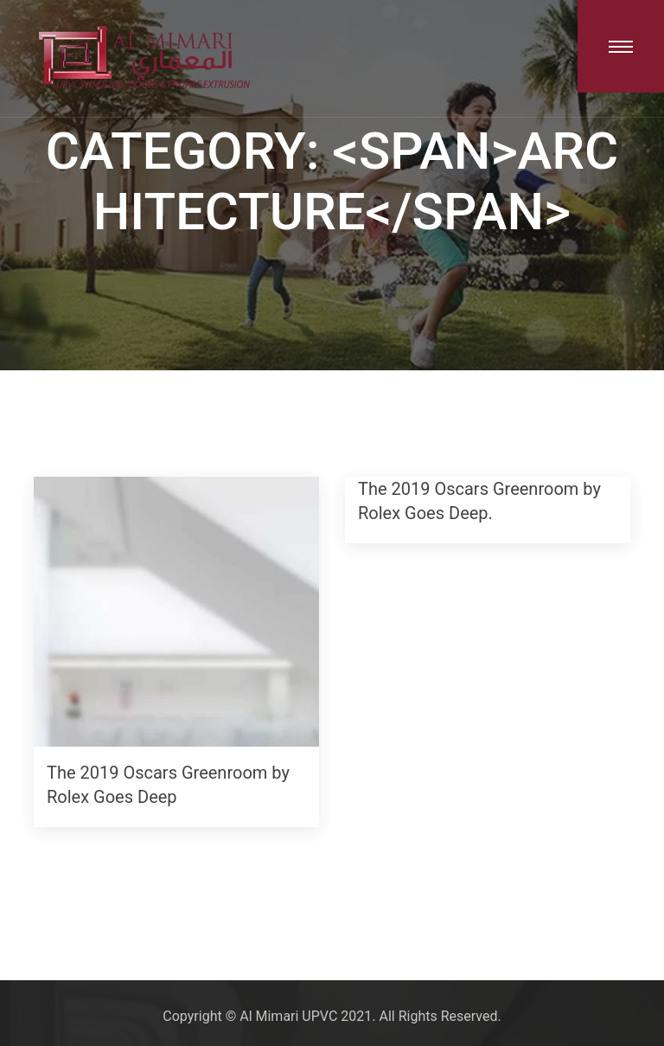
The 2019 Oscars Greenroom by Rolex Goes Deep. (479, 501)
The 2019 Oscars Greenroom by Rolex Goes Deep (168, 785)
